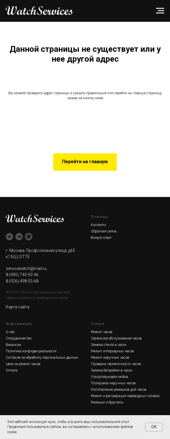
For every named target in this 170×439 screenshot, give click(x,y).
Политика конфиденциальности (31, 351)
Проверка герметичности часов (116, 364)
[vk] (9, 236)
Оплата (11, 370)
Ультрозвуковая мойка (109, 377)
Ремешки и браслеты (107, 402)
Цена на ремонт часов (23, 364)
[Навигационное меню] (160, 11)
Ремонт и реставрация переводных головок (125, 396)
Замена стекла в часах (109, 345)
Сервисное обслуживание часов (116, 338)
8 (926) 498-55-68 (22, 281)
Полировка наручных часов (113, 383)
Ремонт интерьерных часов (112, 351)
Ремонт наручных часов (110, 358)
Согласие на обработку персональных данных (42, 358)
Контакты (98, 225)
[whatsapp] (28, 236)
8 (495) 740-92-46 (22, 274)
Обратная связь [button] (104, 231)
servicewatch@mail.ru (26, 268)
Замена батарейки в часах (111, 370)
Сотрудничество (18, 338)
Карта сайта (17, 307)
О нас (10, 332)
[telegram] (19, 236)
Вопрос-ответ (101, 238)
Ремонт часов (101, 332)
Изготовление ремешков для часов (118, 390)
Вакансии (13, 345)
